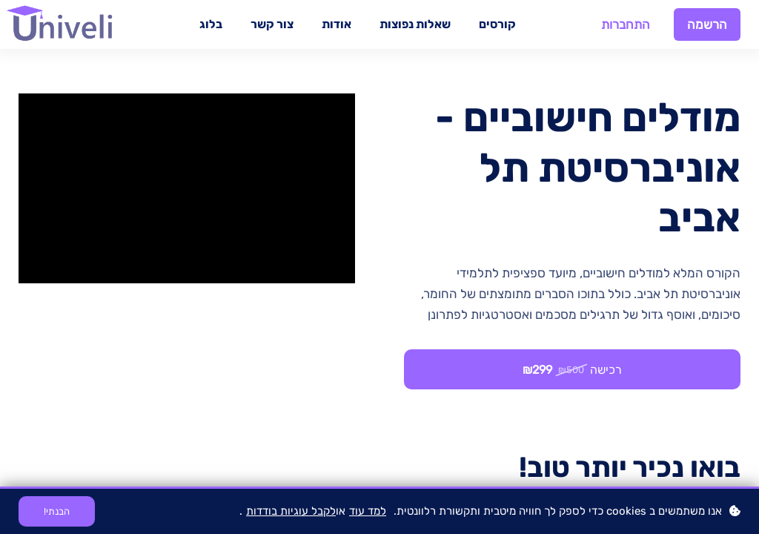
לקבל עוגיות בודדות (291, 511)
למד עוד (367, 511)
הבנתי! (57, 511)
